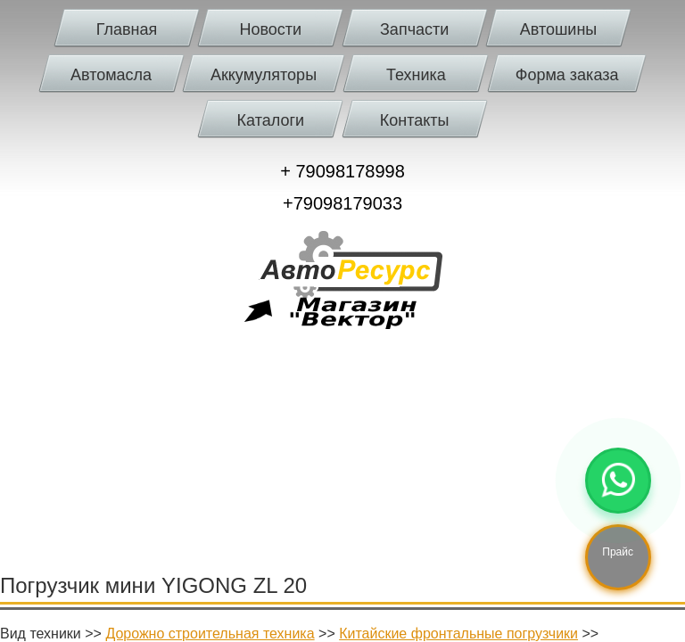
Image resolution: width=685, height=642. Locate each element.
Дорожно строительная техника (209, 633)
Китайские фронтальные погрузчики (458, 633)
